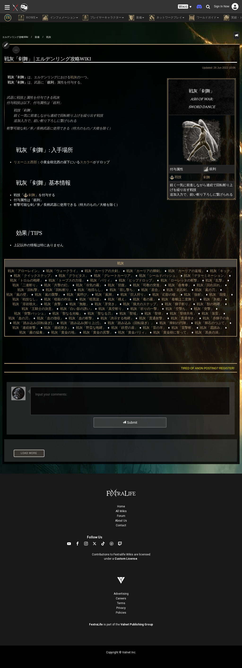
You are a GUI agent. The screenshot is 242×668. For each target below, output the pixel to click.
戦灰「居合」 (151, 290)
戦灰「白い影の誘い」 (76, 309)
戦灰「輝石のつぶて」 (211, 323)
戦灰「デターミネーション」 (205, 275)
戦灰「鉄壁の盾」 (124, 328)
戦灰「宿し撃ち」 (123, 290)
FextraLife (96, 624)
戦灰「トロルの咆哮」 (26, 280)
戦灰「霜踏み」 (211, 328)
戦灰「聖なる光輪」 (67, 313)
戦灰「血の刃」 (20, 318)
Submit (130, 422)
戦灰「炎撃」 (54, 304)
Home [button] (28, 18)
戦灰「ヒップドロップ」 (137, 280)
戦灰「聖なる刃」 (101, 313)
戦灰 (48, 37)
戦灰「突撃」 (204, 309)
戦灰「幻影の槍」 (165, 294)
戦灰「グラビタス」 (74, 275)
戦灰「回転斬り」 (59, 290)
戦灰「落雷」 (212, 313)
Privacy (121, 608)
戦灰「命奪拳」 (179, 285)
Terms (121, 603)
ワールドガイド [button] (204, 18)
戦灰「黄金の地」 (64, 332)
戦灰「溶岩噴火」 (26, 304)
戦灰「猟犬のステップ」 (141, 304)
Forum (121, 516)
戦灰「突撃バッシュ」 (30, 313)
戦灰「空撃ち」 (177, 309)
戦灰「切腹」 (118, 285)
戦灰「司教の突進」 (148, 285)
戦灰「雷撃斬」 (183, 328)
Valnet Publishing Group (137, 624)
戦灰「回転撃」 (29, 290)
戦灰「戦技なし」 (26, 299)
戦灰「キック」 (221, 271)
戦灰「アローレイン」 (24, 271)
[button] (184, 7)
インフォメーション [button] (60, 18)
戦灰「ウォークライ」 (62, 271)
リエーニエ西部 (25, 162)
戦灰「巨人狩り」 (134, 294)
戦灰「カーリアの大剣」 (103, 271)
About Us (121, 520)
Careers (121, 598)
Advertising (121, 593)
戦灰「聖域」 (129, 313)
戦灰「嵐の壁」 (18, 294)
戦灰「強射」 (194, 294)
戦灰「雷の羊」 (154, 328)
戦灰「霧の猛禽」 (32, 332)
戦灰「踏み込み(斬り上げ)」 (81, 323)
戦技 (178, 177)
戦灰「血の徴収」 (50, 318)
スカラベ (86, 162)
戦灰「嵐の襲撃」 (48, 294)
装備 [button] (136, 18)
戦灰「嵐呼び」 (78, 294)
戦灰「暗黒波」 (91, 299)
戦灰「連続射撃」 (26, 328)
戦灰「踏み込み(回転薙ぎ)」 (34, 323)
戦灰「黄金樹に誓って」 (171, 332)
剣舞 (206, 177)
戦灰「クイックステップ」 (34, 275)
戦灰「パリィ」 (101, 280)
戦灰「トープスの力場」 (67, 280)
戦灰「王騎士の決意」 (38, 309)
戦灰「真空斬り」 (112, 309)
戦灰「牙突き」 (106, 304)
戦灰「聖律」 (154, 313)
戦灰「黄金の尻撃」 (98, 332)
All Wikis (121, 511)
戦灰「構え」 (118, 299)
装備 (37, 37)
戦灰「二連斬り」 (26, 285)
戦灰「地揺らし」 (91, 290)
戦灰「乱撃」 (215, 280)
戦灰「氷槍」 (213, 299)
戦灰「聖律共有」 (183, 313)
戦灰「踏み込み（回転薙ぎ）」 (131, 323)
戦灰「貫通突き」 (184, 318)
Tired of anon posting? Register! (207, 368)
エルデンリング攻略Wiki (15, 37)
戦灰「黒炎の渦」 (208, 332)
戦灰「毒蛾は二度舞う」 (180, 299)
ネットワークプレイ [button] (166, 18)
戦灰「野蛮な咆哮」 (91, 328)
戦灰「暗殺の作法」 (59, 299)
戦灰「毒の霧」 (144, 299)
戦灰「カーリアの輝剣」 (144, 271)
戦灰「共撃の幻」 (57, 285)
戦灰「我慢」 (219, 294)
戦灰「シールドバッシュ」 (159, 275)
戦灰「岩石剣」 (178, 290)
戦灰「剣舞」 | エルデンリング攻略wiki (47, 59)
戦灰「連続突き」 (57, 328)
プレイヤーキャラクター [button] (103, 18)
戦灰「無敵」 (79, 304)
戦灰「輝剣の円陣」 (174, 323)
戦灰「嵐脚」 (105, 294)
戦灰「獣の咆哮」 (210, 304)
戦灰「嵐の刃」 (206, 290)
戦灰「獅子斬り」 (178, 304)
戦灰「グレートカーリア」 (114, 275)
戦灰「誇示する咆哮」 (117, 318)
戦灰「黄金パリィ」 (133, 332)
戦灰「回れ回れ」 (210, 285)
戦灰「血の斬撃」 (82, 318)
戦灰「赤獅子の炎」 (218, 318)
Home (121, 506)
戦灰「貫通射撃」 (152, 318)
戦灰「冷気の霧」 (89, 285)
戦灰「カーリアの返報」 (186, 271)
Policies (121, 612)
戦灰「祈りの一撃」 (145, 309)
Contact (121, 525)
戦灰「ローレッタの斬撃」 (180, 280)
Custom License (126, 558)
